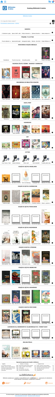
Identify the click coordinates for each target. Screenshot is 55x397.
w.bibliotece (33, 378)
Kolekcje (17, 23)
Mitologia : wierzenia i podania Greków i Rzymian (9, 366)
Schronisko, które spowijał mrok (24, 370)
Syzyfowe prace (39, 370)
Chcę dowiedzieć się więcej (21, 395)
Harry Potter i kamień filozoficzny (6, 369)
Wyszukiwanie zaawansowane (7, 23)
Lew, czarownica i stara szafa (6, 365)
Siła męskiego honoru (40, 369)
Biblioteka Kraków (27, 16)
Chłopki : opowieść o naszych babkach (25, 366)
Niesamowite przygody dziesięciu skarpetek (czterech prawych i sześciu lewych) (32, 365)
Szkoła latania (3, 370)
